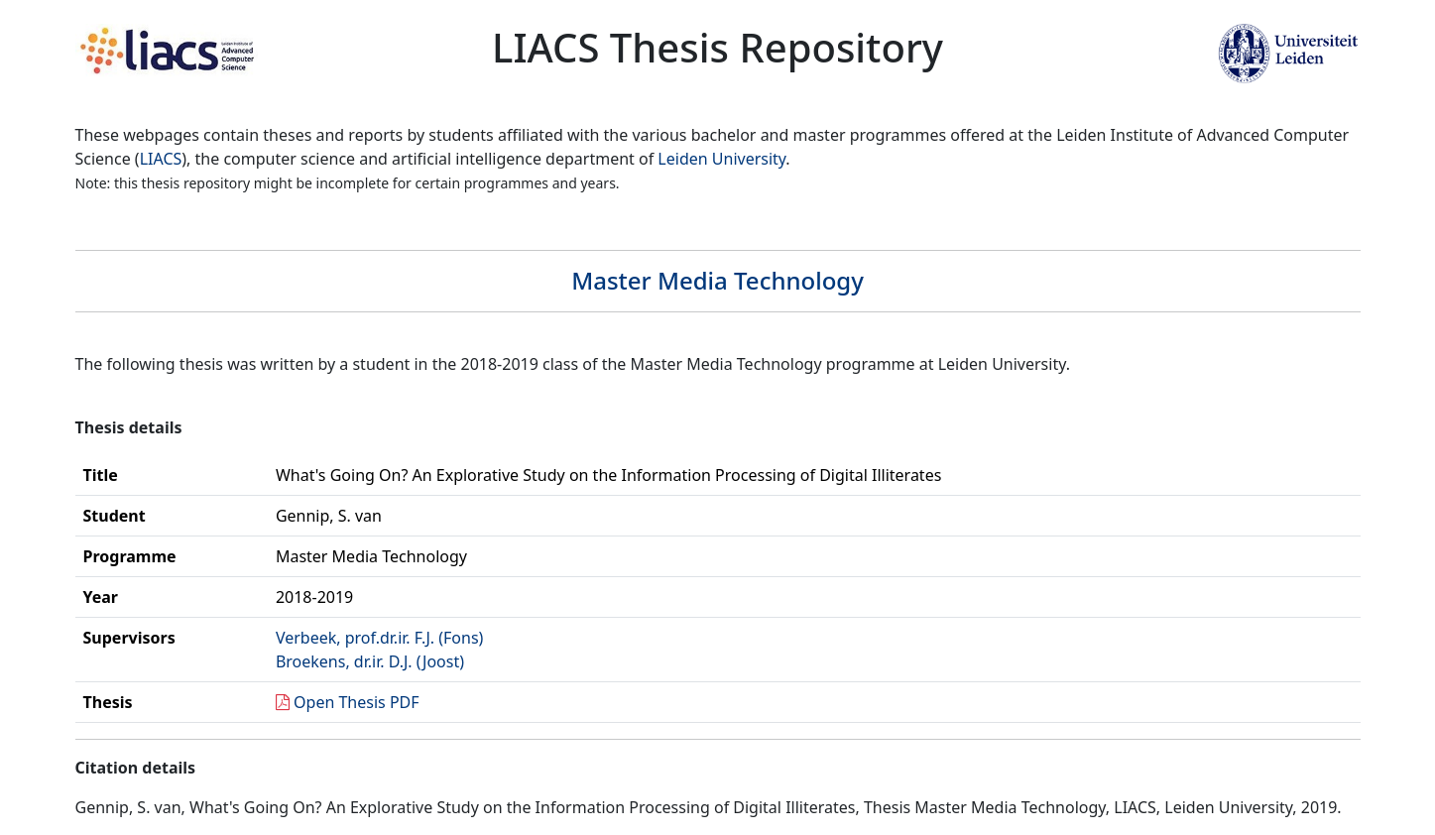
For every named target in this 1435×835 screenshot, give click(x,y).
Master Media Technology (717, 280)
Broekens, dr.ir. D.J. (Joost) (370, 661)
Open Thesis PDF (356, 702)
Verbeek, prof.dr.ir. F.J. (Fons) (379, 638)
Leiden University (721, 159)
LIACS (161, 159)
